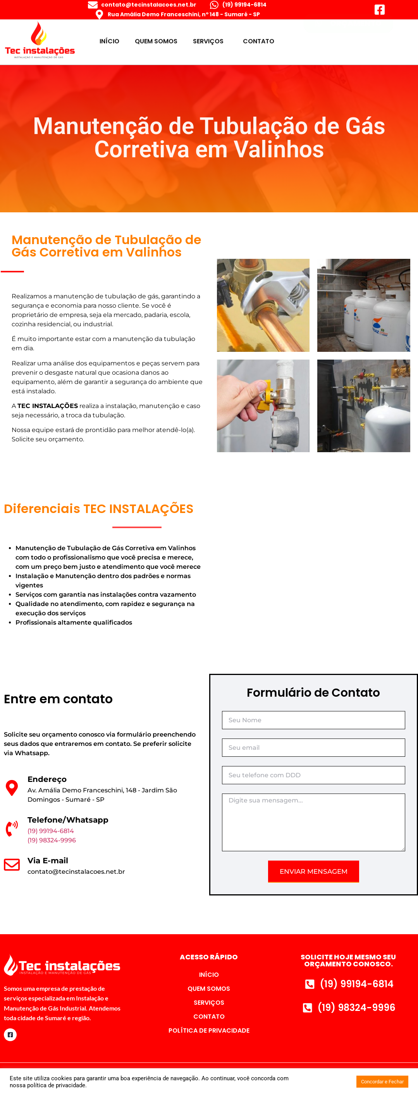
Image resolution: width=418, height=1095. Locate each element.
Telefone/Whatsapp (68, 820)
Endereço (47, 779)
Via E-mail (48, 860)
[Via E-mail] (12, 865)
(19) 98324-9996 (52, 840)
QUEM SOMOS (156, 38)
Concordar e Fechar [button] (382, 1082)
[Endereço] (12, 788)
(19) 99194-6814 (51, 831)
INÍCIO (109, 38)
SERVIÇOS (210, 38)
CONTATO (258, 38)
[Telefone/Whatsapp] (12, 829)
